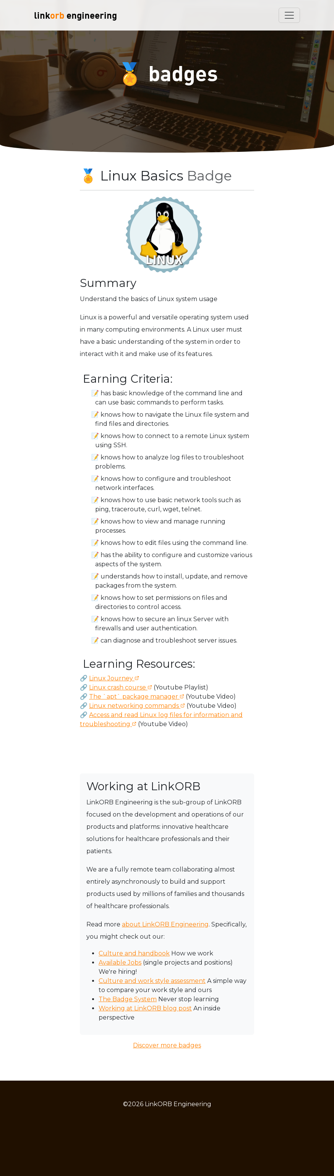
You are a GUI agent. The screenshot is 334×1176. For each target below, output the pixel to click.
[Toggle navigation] (289, 15)
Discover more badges (167, 1045)
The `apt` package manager (134, 696)
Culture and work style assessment (152, 980)
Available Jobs (120, 962)
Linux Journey (112, 678)
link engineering (75, 15)
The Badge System (128, 999)
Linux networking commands (134, 705)
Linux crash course (118, 687)
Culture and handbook (134, 953)
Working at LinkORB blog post (145, 1008)
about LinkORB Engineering (165, 924)
